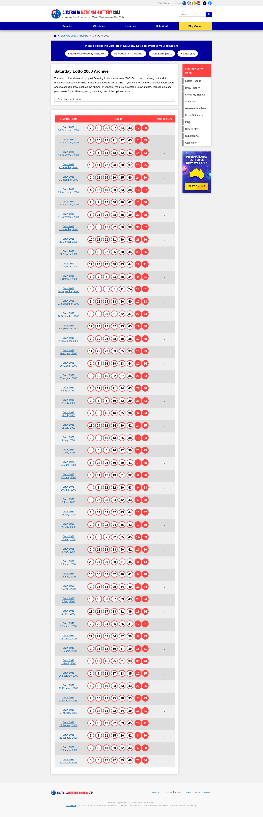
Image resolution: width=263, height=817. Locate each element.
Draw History (192, 87)
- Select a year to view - (69, 99)
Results (66, 26)
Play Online (195, 26)
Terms (197, 792)
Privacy (178, 792)
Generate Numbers (195, 108)
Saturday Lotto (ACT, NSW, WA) (87, 53)
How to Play (191, 129)
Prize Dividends (194, 115)
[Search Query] (192, 14)
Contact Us (167, 792)
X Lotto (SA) (187, 53)
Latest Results (193, 81)
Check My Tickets (195, 94)
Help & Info (162, 26)
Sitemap (207, 792)
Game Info (191, 142)
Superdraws (192, 136)
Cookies (188, 792)
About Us (155, 792)
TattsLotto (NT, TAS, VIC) (128, 53)
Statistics (190, 101)
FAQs (188, 122)
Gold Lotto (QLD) (162, 53)
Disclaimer (71, 805)
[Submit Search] (209, 14)
